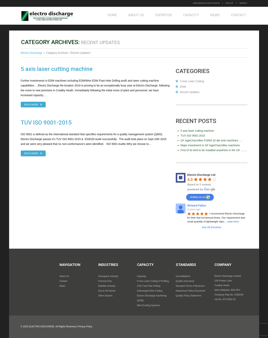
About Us (136, 15)
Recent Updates (189, 92)
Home (112, 15)
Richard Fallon (196, 205)
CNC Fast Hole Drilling (148, 286)
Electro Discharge (41, 326)
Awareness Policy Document (190, 290)
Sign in (216, 3)
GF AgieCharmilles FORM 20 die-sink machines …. (211, 140)
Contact (238, 15)
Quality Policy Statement (188, 295)
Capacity (191, 15)
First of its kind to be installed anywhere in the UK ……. (214, 150)
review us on (200, 197)
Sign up (229, 3)
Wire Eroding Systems (148, 305)
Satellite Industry (106, 286)
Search (243, 3)
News (215, 15)
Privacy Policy (85, 326)
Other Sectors (105, 295)
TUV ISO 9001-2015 (46, 122)
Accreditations (183, 276)
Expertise (163, 15)
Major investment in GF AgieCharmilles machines (210, 145)
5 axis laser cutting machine (57, 68)
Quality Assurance (185, 281)
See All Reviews (211, 227)
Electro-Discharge (31, 52)
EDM (183, 86)
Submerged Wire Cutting (149, 290)
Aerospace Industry (108, 276)
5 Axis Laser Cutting (192, 81)
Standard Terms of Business (190, 286)
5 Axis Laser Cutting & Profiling (153, 281)
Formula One (105, 281)
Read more (31, 104)
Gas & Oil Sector (106, 290)
